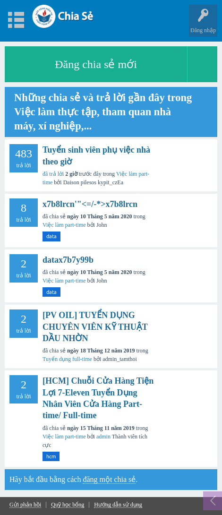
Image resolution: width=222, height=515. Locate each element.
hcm (51, 456)
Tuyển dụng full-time (67, 359)
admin (103, 436)
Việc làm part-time (64, 225)
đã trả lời (53, 174)
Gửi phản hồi (25, 505)
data (51, 236)
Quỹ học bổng (67, 505)
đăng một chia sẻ (109, 479)
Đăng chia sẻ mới (96, 64)
